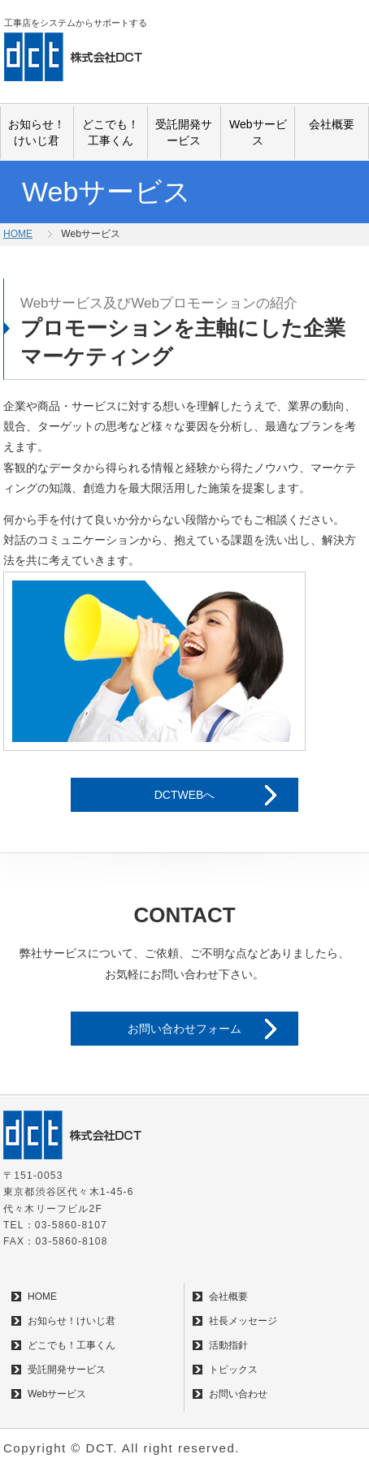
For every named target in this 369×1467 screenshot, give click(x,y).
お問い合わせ (238, 1394)
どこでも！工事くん (110, 132)
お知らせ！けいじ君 (36, 132)
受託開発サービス (183, 132)
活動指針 (228, 1345)
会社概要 (331, 124)
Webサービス (258, 132)
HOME (18, 233)
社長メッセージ (243, 1321)
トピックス (233, 1369)
